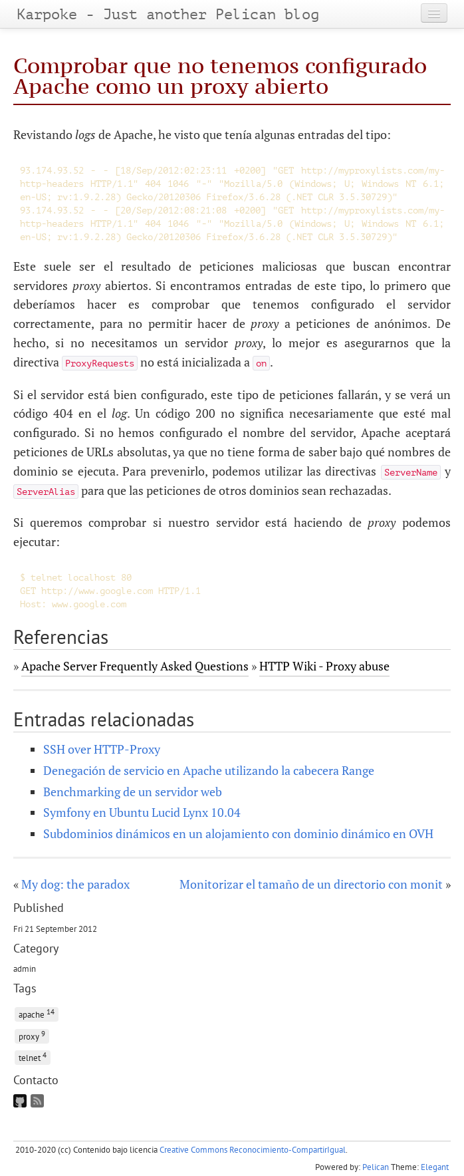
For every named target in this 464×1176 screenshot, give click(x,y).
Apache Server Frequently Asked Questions (135, 666)
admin (24, 968)
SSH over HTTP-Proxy (101, 749)
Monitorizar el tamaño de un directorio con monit (311, 884)
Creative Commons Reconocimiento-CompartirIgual (253, 1149)
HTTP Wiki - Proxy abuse (324, 666)
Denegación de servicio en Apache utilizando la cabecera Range (208, 770)
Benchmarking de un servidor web (132, 792)
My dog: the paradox (75, 884)
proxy (32, 1035)
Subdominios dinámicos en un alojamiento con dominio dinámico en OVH (238, 833)
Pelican (375, 1167)
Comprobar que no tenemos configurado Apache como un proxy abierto (220, 75)
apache (37, 1013)
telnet (33, 1056)
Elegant (435, 1167)
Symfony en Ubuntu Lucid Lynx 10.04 (142, 812)
